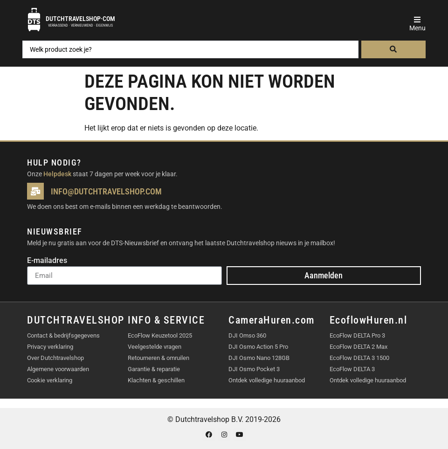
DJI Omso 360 (247, 335)
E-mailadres (47, 261)
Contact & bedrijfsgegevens (63, 335)
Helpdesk (57, 174)
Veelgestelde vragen (154, 346)
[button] (417, 20)
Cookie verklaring (49, 380)
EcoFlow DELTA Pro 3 (357, 335)
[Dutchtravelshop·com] (34, 19)
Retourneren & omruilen (158, 357)
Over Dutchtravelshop (55, 357)
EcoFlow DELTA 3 (352, 369)
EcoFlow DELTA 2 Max (358, 346)
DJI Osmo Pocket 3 (254, 369)
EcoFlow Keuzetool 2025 (160, 335)
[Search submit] (393, 49)
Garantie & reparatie (154, 369)
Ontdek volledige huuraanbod (266, 380)
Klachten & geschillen (156, 380)
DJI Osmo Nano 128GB (258, 357)
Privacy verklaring (50, 346)
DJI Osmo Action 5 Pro (258, 346)
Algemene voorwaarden (58, 369)
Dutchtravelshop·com (80, 18)
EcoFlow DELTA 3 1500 (359, 357)
